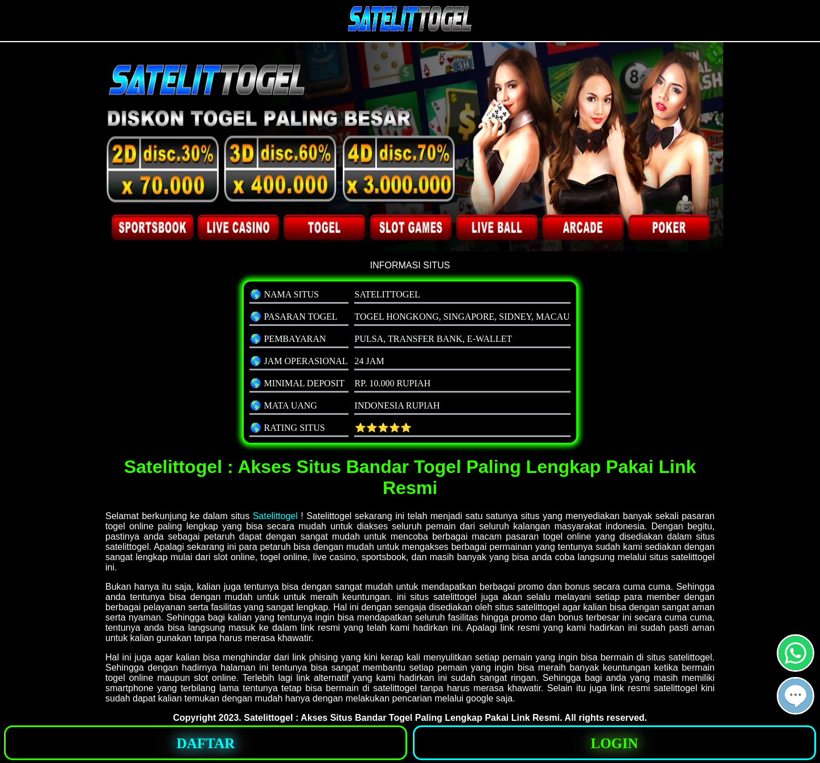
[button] (795, 696)
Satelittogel (275, 516)
